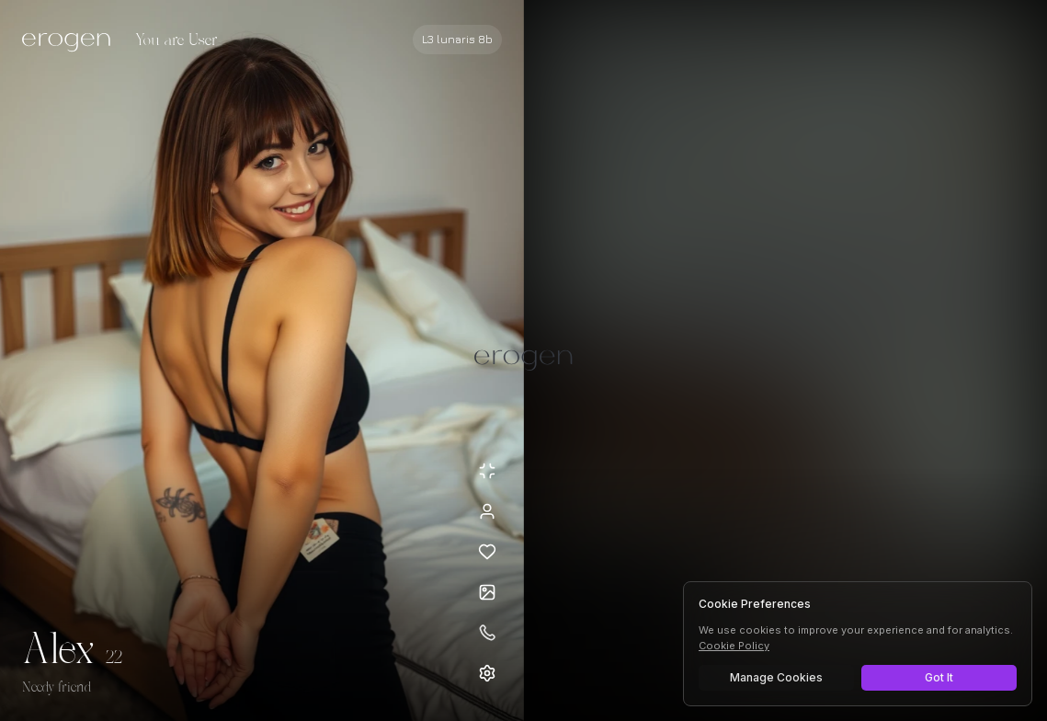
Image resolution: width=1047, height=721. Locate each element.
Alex (58, 651)
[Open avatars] (487, 592)
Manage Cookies (776, 677)
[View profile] (487, 511)
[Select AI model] (457, 39)
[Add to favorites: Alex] (487, 552)
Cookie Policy (734, 645)
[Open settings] (487, 673)
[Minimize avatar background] (487, 471)
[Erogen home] (71, 41)
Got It (939, 677)
